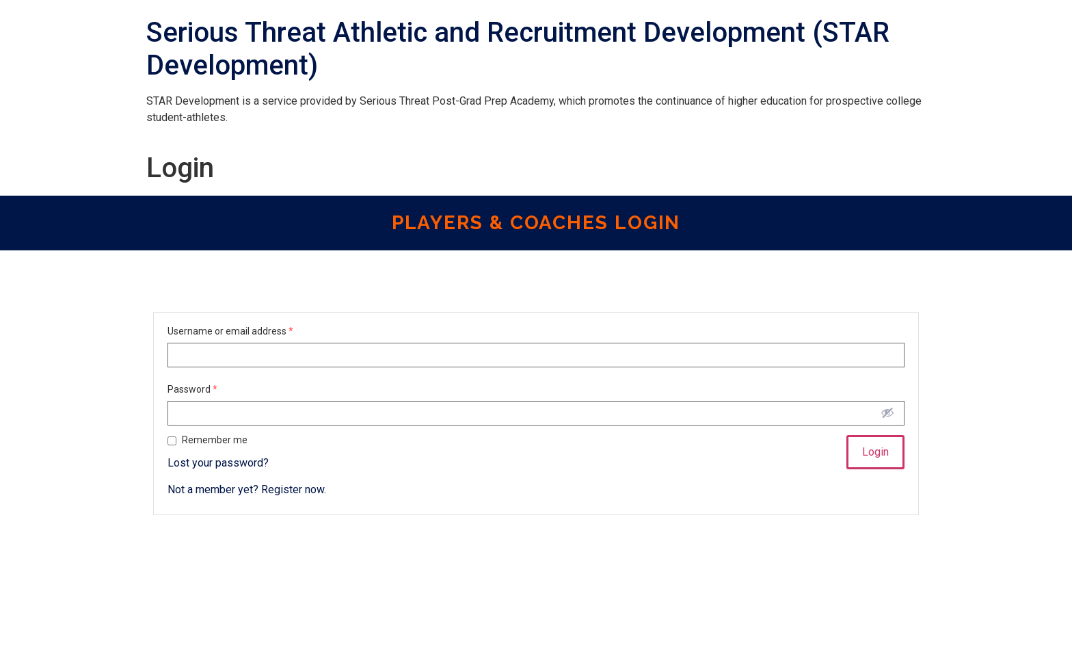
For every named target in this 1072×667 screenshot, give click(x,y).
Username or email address (230, 331)
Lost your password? (218, 462)
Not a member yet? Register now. (247, 489)
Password (192, 389)
